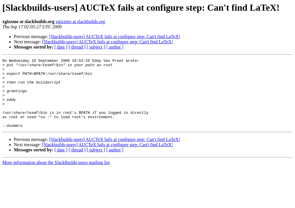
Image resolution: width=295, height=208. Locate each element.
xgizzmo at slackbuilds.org (80, 21)
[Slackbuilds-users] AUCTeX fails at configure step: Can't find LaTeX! (114, 36)
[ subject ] (96, 46)
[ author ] (115, 46)
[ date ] (60, 46)
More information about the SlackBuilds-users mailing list (56, 176)
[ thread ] (77, 46)
